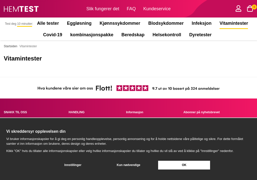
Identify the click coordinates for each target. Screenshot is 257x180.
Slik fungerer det (102, 8)
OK (184, 165)
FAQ (131, 8)
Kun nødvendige (128, 165)
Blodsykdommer (166, 23)
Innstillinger (72, 165)
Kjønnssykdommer (120, 23)
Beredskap (133, 34)
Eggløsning (79, 23)
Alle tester (48, 23)
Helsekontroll (167, 34)
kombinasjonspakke (91, 34)
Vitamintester (234, 23)
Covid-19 (52, 34)
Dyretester (201, 34)
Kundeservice (157, 8)
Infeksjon (202, 23)
